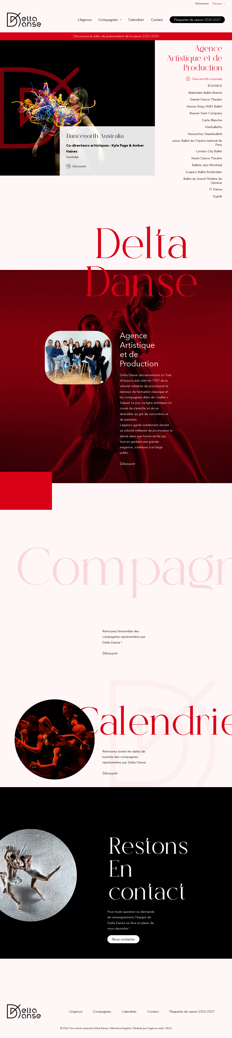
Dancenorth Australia (95, 136)
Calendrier (136, 20)
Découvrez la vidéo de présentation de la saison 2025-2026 (116, 36)
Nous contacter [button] (123, 939)
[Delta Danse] (24, 20)
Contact (157, 20)
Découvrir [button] (127, 464)
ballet (162, 397)
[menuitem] (202, 3)
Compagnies (109, 20)
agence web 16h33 (160, 1028)
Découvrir (76, 166)
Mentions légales (121, 1028)
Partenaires (202, 3)
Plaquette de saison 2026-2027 (192, 1011)
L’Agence (85, 20)
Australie (72, 157)
